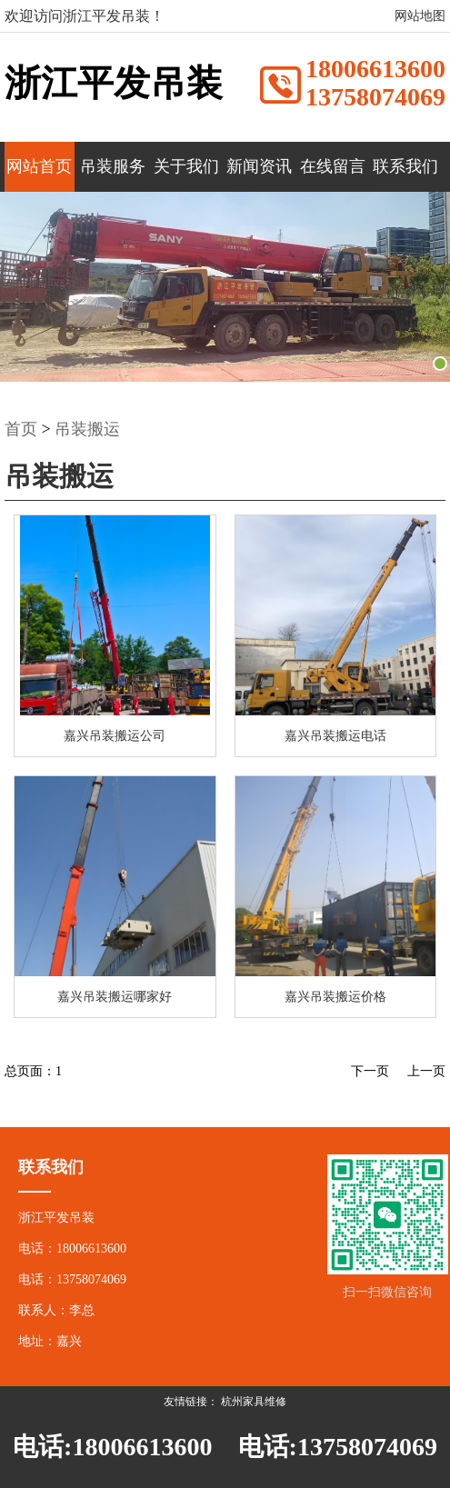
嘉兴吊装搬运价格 (335, 997)
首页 (21, 429)
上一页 (426, 1071)
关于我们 (186, 166)
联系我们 (405, 166)
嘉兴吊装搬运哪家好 (114, 997)
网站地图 (420, 16)
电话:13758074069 (337, 1447)
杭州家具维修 (253, 1401)
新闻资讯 (259, 166)
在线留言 (332, 166)
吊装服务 (112, 166)
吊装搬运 (87, 429)
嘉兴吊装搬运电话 (335, 736)
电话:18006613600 (112, 1447)
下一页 (370, 1071)
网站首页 (39, 166)
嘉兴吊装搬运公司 (114, 736)
